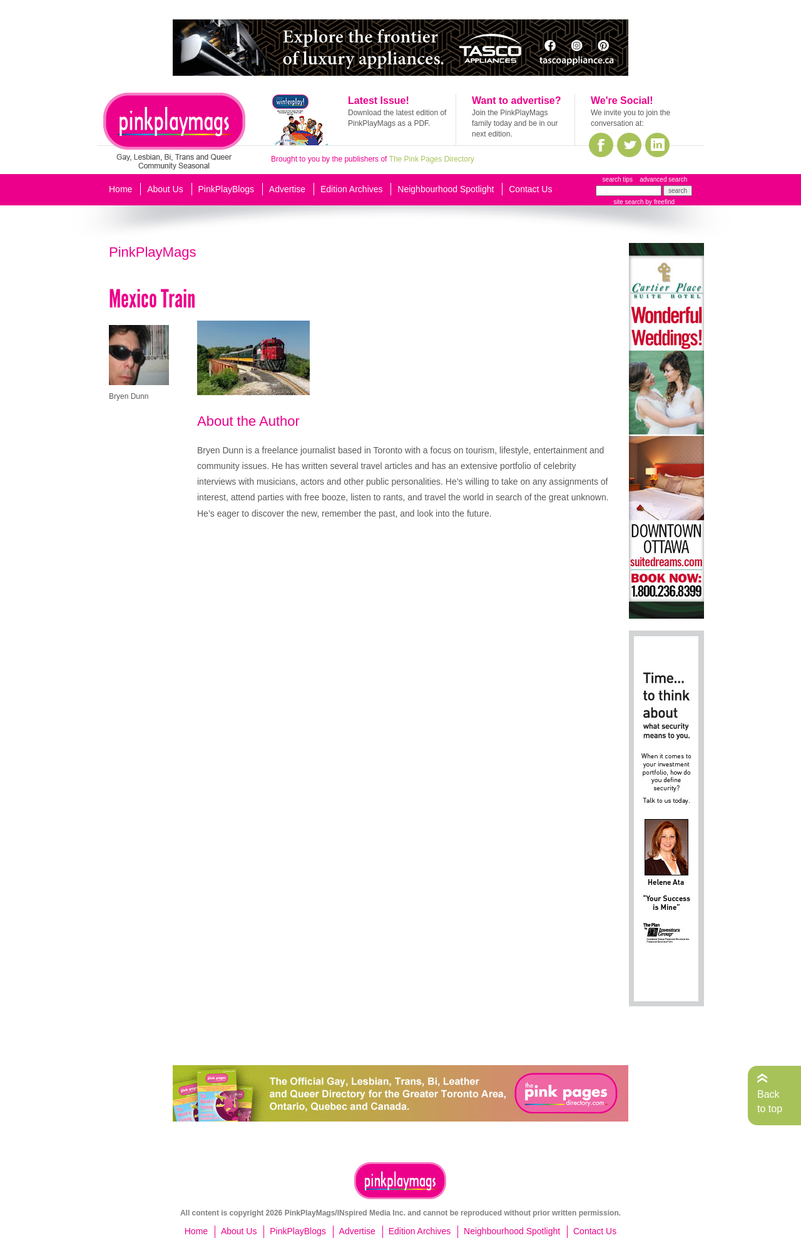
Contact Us (530, 189)
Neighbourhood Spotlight (445, 189)
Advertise (287, 189)
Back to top (769, 1101)
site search (628, 202)
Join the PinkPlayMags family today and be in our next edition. (515, 123)
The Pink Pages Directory (431, 159)
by (659, 202)
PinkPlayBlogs (226, 189)
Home (120, 189)
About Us (165, 189)
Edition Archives (351, 189)
